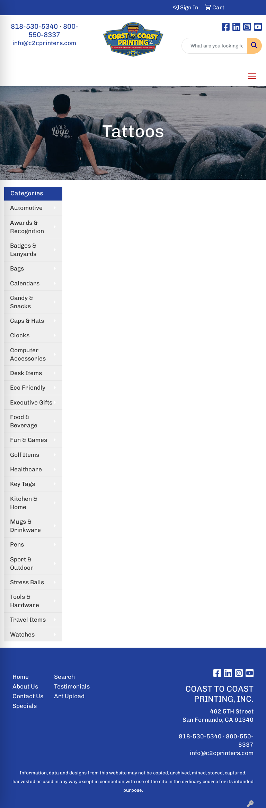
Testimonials (70, 686)
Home (20, 676)
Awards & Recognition (27, 226)
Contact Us (27, 696)
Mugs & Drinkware (25, 525)
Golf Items (24, 454)
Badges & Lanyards (23, 249)
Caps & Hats (27, 320)
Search (64, 676)
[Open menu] (252, 76)
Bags (17, 268)
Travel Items (28, 619)
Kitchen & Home (23, 502)
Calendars (24, 283)
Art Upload (69, 696)
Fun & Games (28, 439)
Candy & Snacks (21, 302)
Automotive (26, 207)
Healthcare (26, 469)
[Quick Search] (214, 46)
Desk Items (26, 373)
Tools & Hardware (24, 601)
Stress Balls (27, 582)
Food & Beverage (23, 421)
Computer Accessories (28, 354)
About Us (25, 686)
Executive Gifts (31, 402)
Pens (17, 544)
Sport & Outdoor (22, 563)
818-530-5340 (34, 26)
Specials (24, 705)
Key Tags (22, 483)
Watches (22, 634)
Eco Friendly (27, 387)
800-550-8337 (53, 30)
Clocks (19, 335)
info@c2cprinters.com (44, 42)
